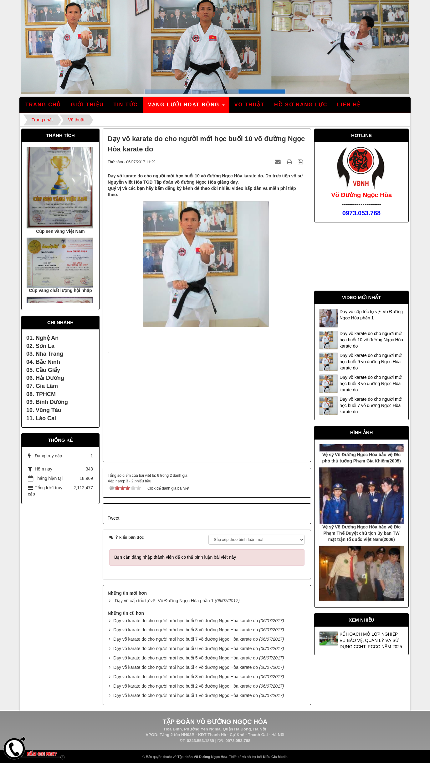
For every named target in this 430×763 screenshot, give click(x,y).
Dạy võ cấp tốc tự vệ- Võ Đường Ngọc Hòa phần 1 (164, 600)
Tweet (113, 518)
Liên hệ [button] (349, 104)
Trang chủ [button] (43, 104)
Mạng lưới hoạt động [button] (186, 106)
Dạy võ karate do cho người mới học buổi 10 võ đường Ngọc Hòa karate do (371, 339)
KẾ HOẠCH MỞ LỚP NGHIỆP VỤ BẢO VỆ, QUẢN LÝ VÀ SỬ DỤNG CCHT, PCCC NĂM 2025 (371, 640)
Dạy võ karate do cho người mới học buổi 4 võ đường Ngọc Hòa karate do (185, 667)
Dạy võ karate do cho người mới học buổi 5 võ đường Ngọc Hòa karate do (185, 657)
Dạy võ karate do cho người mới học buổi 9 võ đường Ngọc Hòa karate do (185, 620)
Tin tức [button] (126, 104)
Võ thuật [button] (249, 104)
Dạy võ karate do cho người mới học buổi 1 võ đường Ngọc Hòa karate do (185, 695)
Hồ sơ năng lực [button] (300, 104)
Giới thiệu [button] (87, 104)
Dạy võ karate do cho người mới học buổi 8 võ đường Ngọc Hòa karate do (185, 629)
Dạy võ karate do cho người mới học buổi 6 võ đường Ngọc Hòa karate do (185, 648)
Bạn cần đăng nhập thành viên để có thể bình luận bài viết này (175, 557)
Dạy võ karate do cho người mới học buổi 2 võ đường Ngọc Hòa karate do (185, 686)
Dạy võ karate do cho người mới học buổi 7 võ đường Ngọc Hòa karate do (185, 639)
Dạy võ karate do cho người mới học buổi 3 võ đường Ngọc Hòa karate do (185, 676)
